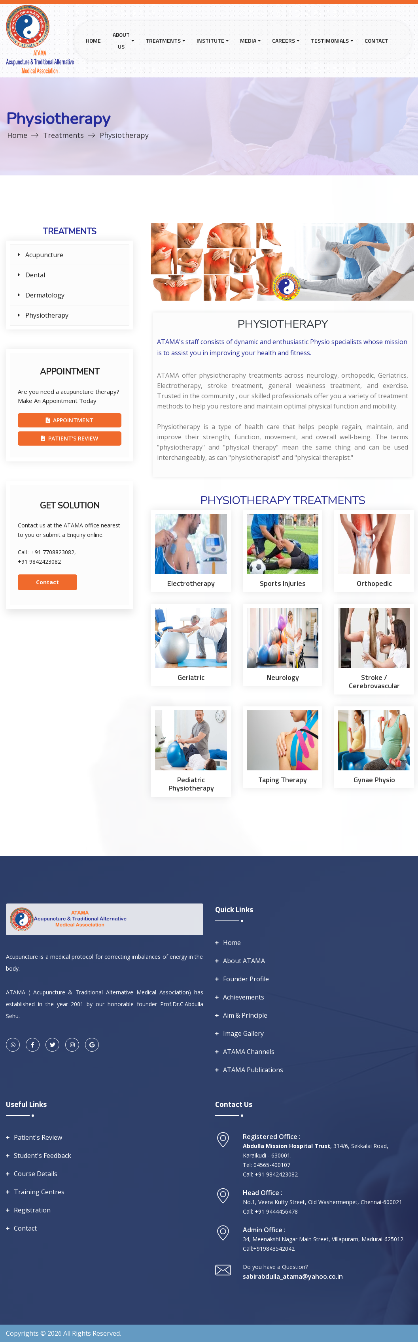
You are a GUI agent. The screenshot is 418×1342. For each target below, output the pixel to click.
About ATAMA (244, 960)
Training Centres (39, 1192)
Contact (376, 40)
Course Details (35, 1173)
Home (93, 40)
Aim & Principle (245, 1015)
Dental (35, 275)
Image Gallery (243, 1033)
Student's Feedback (42, 1155)
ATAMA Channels (248, 1051)
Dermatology (44, 295)
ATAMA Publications (253, 1069)
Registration (32, 1210)
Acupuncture (44, 254)
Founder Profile (246, 979)
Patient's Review (38, 1137)
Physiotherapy (46, 315)
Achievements (243, 997)
